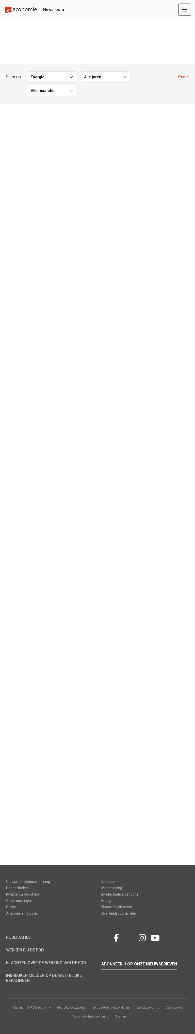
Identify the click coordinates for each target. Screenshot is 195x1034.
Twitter (105, 937)
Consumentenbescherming (28, 882)
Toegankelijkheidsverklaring (90, 1016)
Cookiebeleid (174, 1007)
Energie (107, 901)
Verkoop (108, 882)
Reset (183, 76)
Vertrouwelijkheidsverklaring (111, 1007)
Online (11, 907)
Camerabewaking (147, 1007)
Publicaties (18, 937)
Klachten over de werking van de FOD (46, 962)
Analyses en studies (22, 913)
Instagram (142, 937)
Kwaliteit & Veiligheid (22, 894)
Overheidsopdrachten (118, 913)
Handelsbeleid (17, 888)
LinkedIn (129, 937)
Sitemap (120, 1016)
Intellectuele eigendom (119, 894)
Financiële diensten (116, 907)
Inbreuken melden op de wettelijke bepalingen (44, 978)
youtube (155, 937)
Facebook (116, 937)
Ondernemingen (19, 901)
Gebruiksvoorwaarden (71, 1007)
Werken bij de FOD (25, 950)
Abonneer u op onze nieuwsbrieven (139, 964)
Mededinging (111, 888)
